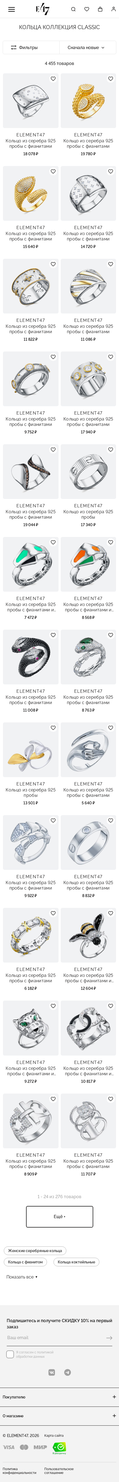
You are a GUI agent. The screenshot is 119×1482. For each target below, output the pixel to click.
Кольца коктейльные (76, 1262)
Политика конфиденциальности (19, 1471)
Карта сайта (54, 1436)
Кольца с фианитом (25, 1262)
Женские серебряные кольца (35, 1251)
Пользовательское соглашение (59, 1471)
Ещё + (60, 1216)
